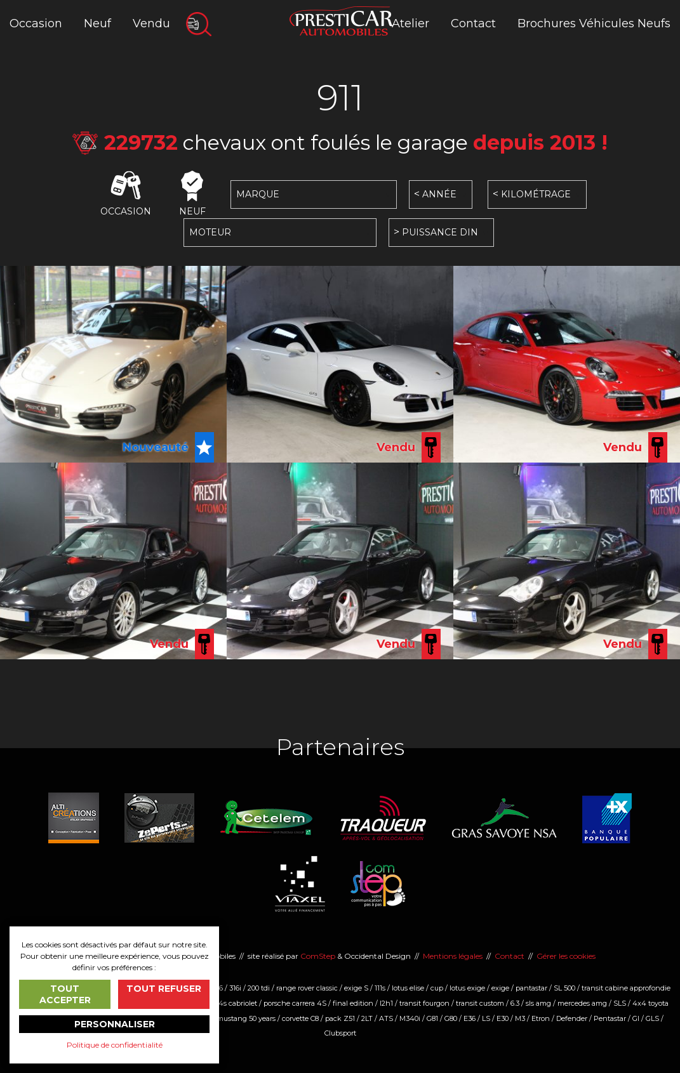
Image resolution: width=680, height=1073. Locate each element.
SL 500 (564, 988)
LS (486, 1018)
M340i (409, 1018)
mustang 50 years (246, 1018)
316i (235, 988)
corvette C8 (300, 1018)
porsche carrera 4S (294, 1003)
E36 (469, 1018)
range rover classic (307, 988)
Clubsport (340, 1033)
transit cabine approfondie (626, 988)
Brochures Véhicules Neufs (593, 23)
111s (380, 988)
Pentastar (610, 1018)
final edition (353, 1003)
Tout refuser (163, 988)
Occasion (36, 23)
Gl (635, 1018)
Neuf (97, 23)
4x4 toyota (650, 1003)
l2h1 (386, 1003)
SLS (619, 1003)
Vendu (151, 23)
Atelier (410, 23)
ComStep (317, 956)
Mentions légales (453, 956)
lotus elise (408, 988)
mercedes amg (582, 1003)
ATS (386, 1018)
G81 (432, 1018)
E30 (503, 1018)
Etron (540, 1018)
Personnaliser (114, 1024)
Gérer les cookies (566, 956)
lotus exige (467, 988)
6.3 (514, 1003)
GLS (652, 1018)
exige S (356, 988)
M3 (520, 1018)
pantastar (531, 988)
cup (436, 988)
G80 (450, 1018)
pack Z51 (340, 1018)
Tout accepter (65, 994)
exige (500, 988)
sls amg (538, 1003)
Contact (473, 23)
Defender (571, 1018)
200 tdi (259, 988)
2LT (367, 1018)
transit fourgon (424, 1003)
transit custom (480, 1003)
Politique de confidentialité (115, 1045)
